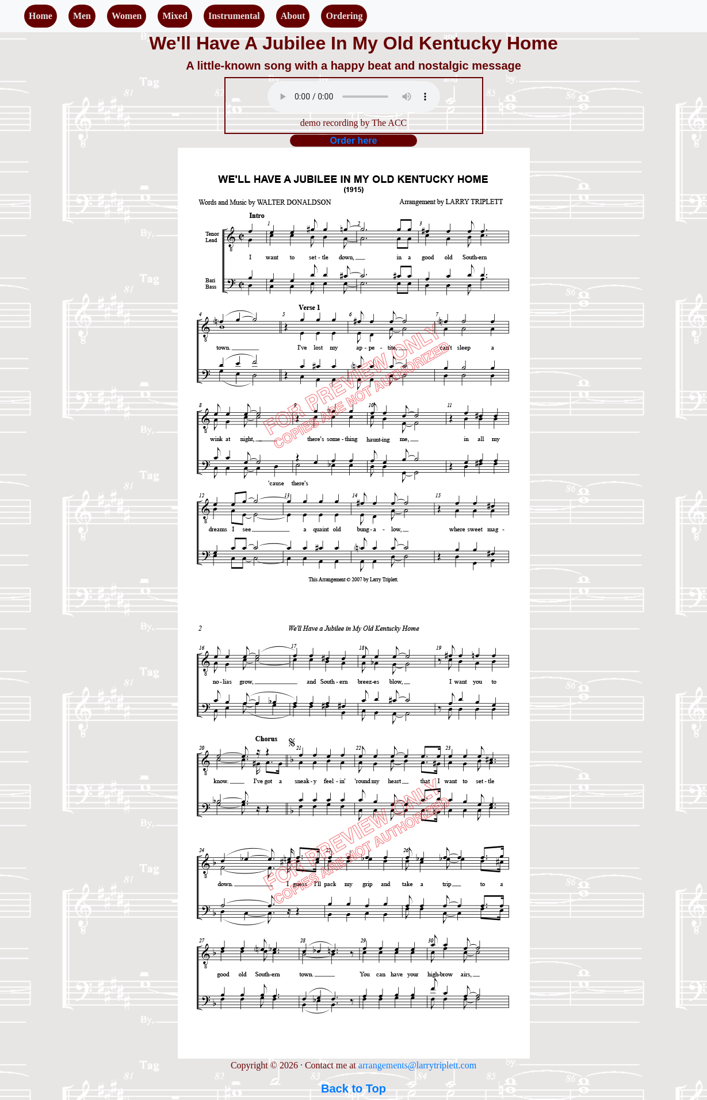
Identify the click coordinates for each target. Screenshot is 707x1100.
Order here (353, 140)
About (293, 16)
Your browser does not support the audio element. (353, 96)
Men (82, 16)
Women (127, 16)
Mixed (175, 16)
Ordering (344, 16)
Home (40, 16)
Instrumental (234, 16)
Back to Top (353, 1088)
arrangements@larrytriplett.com (417, 1065)
